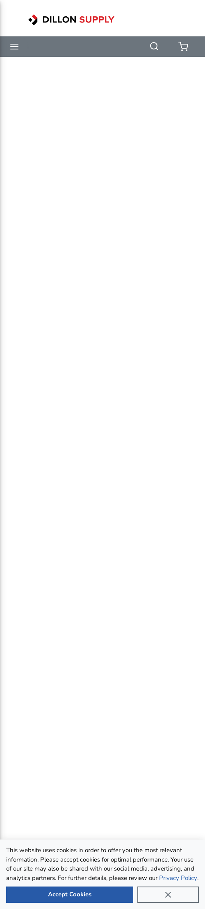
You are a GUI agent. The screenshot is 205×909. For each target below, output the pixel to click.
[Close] (168, 895)
